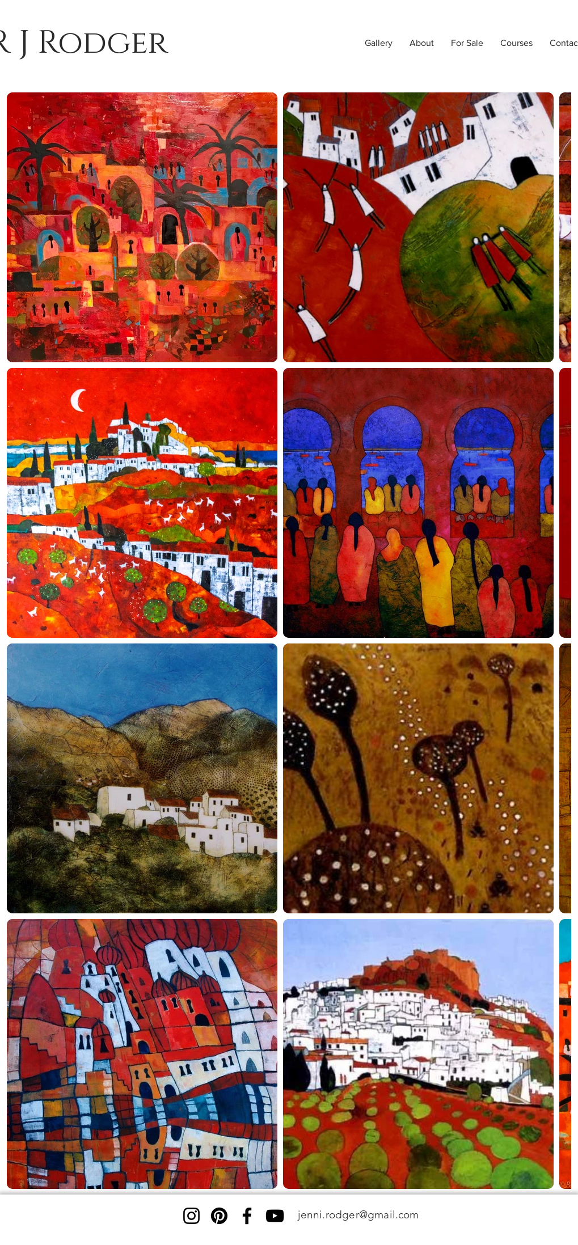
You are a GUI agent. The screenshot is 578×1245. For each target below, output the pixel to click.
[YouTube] (275, 1216)
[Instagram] (191, 1216)
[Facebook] (247, 1216)
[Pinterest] (219, 1216)
